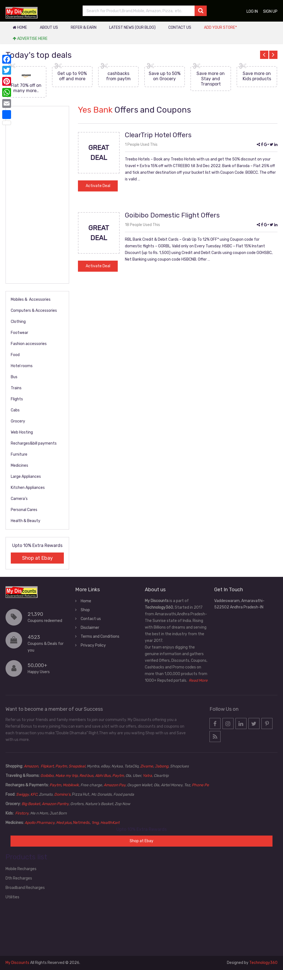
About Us (49, 27)
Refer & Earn (83, 27)
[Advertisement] (37, 195)
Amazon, (32, 766)
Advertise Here (30, 38)
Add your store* (220, 27)
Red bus (86, 775)
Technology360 (263, 962)
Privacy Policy (93, 645)
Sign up (270, 11)
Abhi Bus (103, 775)
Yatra (147, 775)
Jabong (161, 766)
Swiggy (22, 794)
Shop (85, 610)
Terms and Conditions (100, 636)
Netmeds (81, 822)
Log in (252, 11)
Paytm (61, 766)
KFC (33, 794)
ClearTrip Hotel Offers (158, 135)
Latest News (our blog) (132, 27)
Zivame (146, 766)
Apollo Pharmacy (39, 822)
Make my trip (66, 775)
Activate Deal (98, 185)
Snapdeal (77, 766)
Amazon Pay (114, 785)
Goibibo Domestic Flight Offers (172, 215)
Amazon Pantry (55, 804)
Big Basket (31, 804)
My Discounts (17, 962)
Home (20, 27)
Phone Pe (200, 785)
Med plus (64, 822)
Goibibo (47, 775)
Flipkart (47, 766)
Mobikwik (71, 785)
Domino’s (62, 794)
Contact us (179, 27)
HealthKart (109, 822)
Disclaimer (90, 627)
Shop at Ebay (37, 558)
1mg (95, 822)
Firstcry (21, 813)
